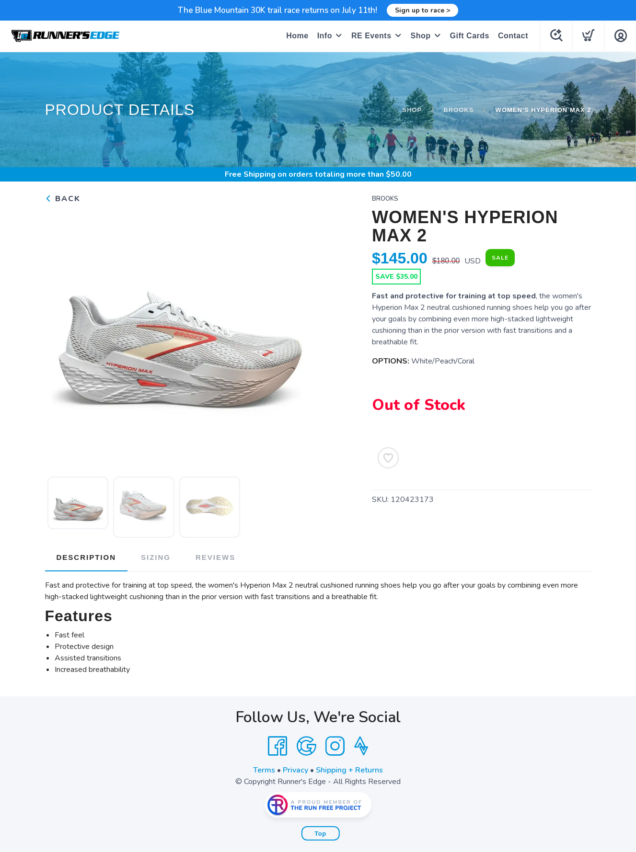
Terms (264, 770)
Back (63, 198)
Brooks (458, 110)
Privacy (295, 770)
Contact (513, 36)
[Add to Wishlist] (388, 457)
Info (324, 36)
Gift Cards (469, 36)
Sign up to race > (422, 10)
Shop (421, 36)
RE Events (371, 36)
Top (320, 833)
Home (297, 36)
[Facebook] (277, 746)
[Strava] (361, 746)
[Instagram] (335, 746)
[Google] (306, 746)
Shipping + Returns (349, 770)
